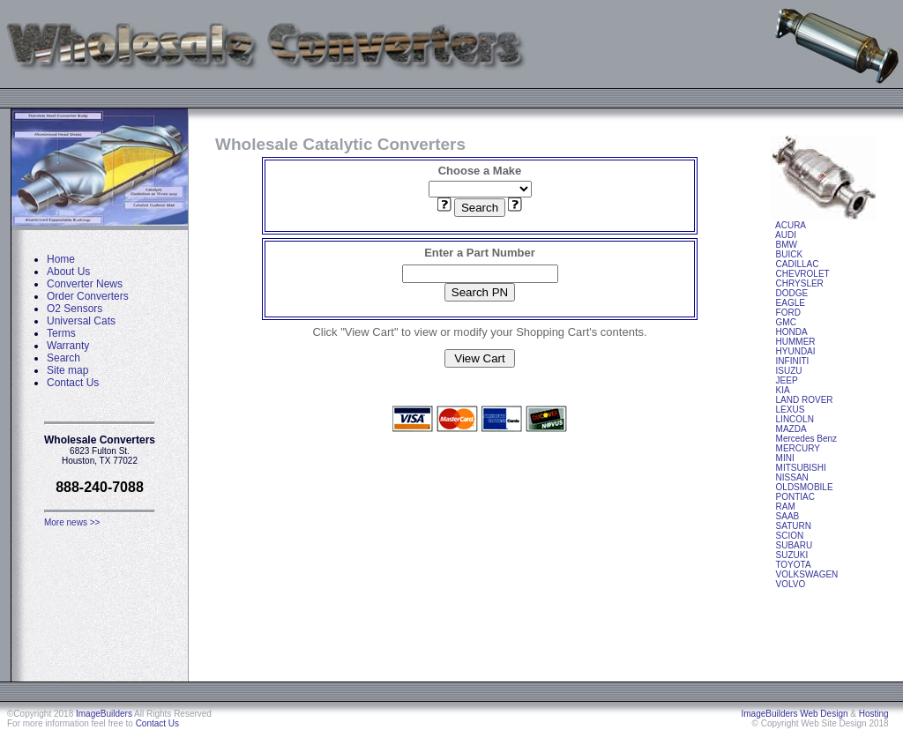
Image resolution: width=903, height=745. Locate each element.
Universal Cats (81, 321)
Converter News (85, 284)
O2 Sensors (74, 308)
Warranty (68, 345)
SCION (790, 535)
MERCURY (798, 448)
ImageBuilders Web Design (795, 714)
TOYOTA (792, 565)
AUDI (785, 235)
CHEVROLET (803, 274)
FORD (788, 312)
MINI (785, 458)
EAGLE (790, 303)
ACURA (790, 225)
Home (61, 259)
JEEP (787, 380)
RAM (785, 506)
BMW (786, 245)
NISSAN (792, 477)
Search (63, 358)
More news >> (72, 522)
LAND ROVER (804, 400)
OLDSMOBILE (804, 487)
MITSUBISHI (801, 468)
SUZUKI (792, 555)
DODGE (792, 293)
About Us (68, 271)
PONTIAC (795, 497)
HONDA (792, 332)
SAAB (788, 516)
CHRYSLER (800, 283)
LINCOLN (795, 419)
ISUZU (789, 371)
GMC (786, 322)
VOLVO (791, 584)
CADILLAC (797, 264)
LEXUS (790, 409)
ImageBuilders (104, 714)
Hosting (874, 714)
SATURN (793, 526)
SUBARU (794, 545)
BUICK (789, 254)
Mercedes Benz (806, 438)
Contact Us (73, 382)
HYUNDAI (796, 351)
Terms (61, 333)
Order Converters (88, 296)
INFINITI (793, 361)
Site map (67, 370)
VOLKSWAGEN (807, 574)
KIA (783, 390)
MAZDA (791, 429)
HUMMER (796, 341)
